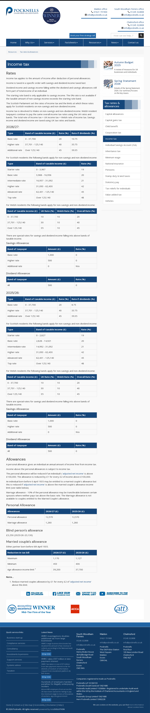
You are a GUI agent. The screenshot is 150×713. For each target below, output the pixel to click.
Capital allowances (114, 113)
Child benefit (111, 126)
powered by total (52, 709)
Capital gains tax (113, 120)
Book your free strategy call (82, 35)
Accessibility (39, 705)
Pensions (110, 169)
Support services (14, 659)
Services (49, 42)
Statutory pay (112, 182)
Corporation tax (113, 132)
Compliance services (16, 643)
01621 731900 (100, 12)
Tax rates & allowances (29, 52)
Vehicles (109, 200)
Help (60, 705)
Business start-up (15, 637)
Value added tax (113, 194)
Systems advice (14, 665)
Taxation (11, 670)
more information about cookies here (136, 706)
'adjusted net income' (73, 473)
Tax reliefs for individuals (117, 188)
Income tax (111, 138)
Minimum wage (112, 157)
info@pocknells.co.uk (97, 14)
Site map (28, 705)
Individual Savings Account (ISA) (121, 145)
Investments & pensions (17, 654)
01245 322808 (137, 12)
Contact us (133, 42)
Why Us (29, 42)
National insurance (114, 163)
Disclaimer (51, 705)
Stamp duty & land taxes (117, 176)
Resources (95, 42)
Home (13, 42)
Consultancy (12, 648)
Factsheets (71, 42)
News (115, 42)
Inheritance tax (112, 151)
